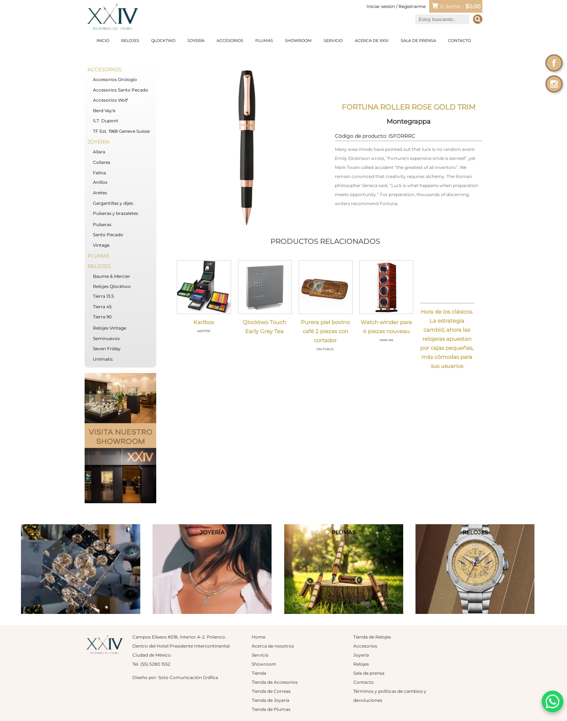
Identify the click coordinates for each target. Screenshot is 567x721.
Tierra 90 (102, 316)
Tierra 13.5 (103, 296)
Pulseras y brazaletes (115, 213)
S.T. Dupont (105, 120)
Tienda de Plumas (271, 709)
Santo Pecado (108, 234)
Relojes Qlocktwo (112, 286)
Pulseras (102, 224)
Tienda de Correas (271, 691)
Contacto (459, 40)
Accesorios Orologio (115, 79)
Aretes (100, 192)
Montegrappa (409, 122)
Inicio (103, 40)
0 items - (460, 6)
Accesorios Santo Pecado (120, 90)
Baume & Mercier (111, 276)
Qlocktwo (163, 40)
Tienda (259, 673)
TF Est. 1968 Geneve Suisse (121, 131)
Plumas (264, 40)
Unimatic (103, 359)
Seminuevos (106, 338)
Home (258, 637)
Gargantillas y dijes (113, 203)
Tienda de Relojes (372, 637)
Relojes (130, 40)
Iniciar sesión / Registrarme (396, 6)
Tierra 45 (102, 306)
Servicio (333, 40)
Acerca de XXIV (372, 40)
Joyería (196, 40)
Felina (99, 172)
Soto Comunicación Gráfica (188, 677)
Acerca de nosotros (273, 646)
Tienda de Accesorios (275, 682)
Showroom (298, 40)
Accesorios (230, 40)
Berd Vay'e (104, 110)
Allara (99, 151)
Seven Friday (107, 348)
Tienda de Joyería (270, 700)
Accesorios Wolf (110, 100)
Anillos (100, 182)
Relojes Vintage (109, 328)
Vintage (101, 245)
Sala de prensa (418, 40)
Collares (101, 162)
